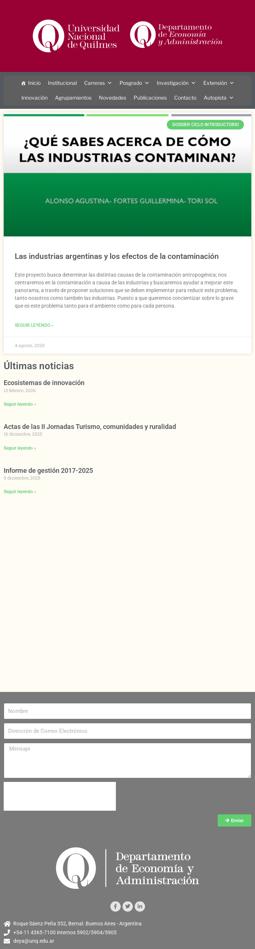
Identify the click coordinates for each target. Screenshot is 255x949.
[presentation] (60, 796)
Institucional (62, 83)
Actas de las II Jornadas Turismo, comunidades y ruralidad (90, 426)
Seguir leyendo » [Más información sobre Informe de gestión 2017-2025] (20, 491)
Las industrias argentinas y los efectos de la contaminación (117, 256)
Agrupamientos (73, 97)
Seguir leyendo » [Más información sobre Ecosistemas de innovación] (20, 404)
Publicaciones (150, 97)
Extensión (215, 83)
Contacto (185, 97)
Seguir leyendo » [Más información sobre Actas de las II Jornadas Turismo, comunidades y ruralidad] (20, 448)
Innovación (34, 97)
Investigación (173, 83)
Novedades (112, 97)
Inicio (34, 83)
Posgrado (131, 83)
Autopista (215, 97)
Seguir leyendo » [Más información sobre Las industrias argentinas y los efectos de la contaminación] (34, 325)
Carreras (94, 83)
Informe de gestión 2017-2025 (48, 470)
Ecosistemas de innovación (44, 383)
